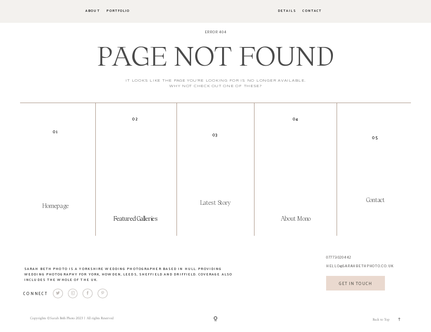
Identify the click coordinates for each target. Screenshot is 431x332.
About (92, 11)
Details (287, 11)
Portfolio (118, 11)
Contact (312, 11)
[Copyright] (215, 319)
